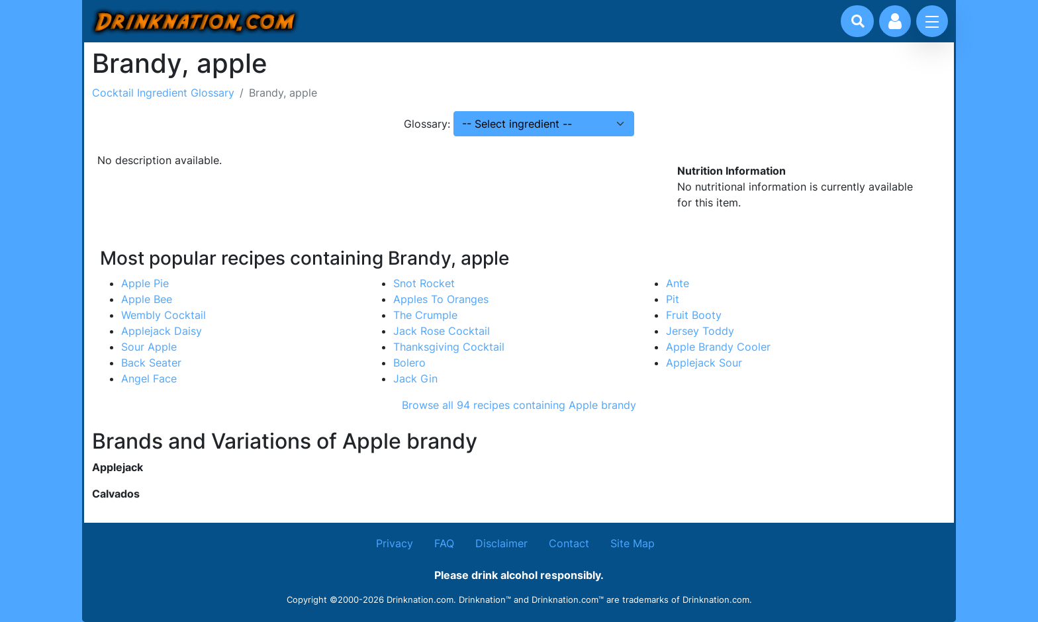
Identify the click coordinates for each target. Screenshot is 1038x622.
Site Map (632, 543)
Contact (569, 543)
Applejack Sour (704, 362)
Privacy (394, 543)
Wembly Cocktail (163, 315)
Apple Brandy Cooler (718, 346)
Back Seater (151, 362)
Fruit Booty (694, 315)
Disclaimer (501, 543)
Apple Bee (146, 299)
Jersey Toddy (700, 330)
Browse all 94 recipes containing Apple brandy (519, 405)
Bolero (409, 362)
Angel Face (149, 378)
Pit (672, 299)
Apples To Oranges (441, 299)
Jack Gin (415, 378)
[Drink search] (858, 21)
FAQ (444, 543)
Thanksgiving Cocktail (448, 346)
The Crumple (425, 315)
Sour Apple (149, 346)
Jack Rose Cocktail (441, 330)
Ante (677, 283)
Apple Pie (145, 283)
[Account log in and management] (895, 21)
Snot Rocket (424, 283)
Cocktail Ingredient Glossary (163, 92)
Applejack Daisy (161, 330)
